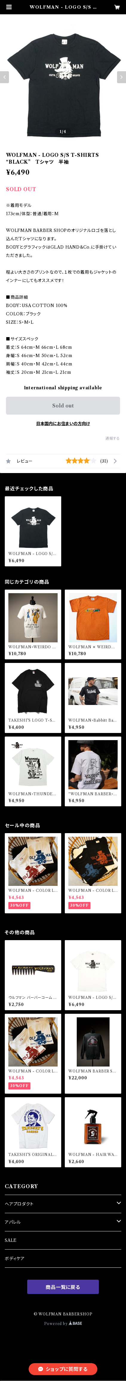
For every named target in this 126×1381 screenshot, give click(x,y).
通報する (112, 438)
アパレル (13, 1222)
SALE (11, 1240)
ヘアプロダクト (19, 1204)
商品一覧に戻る (63, 1287)
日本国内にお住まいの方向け (63, 423)
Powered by (63, 1323)
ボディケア (15, 1258)
